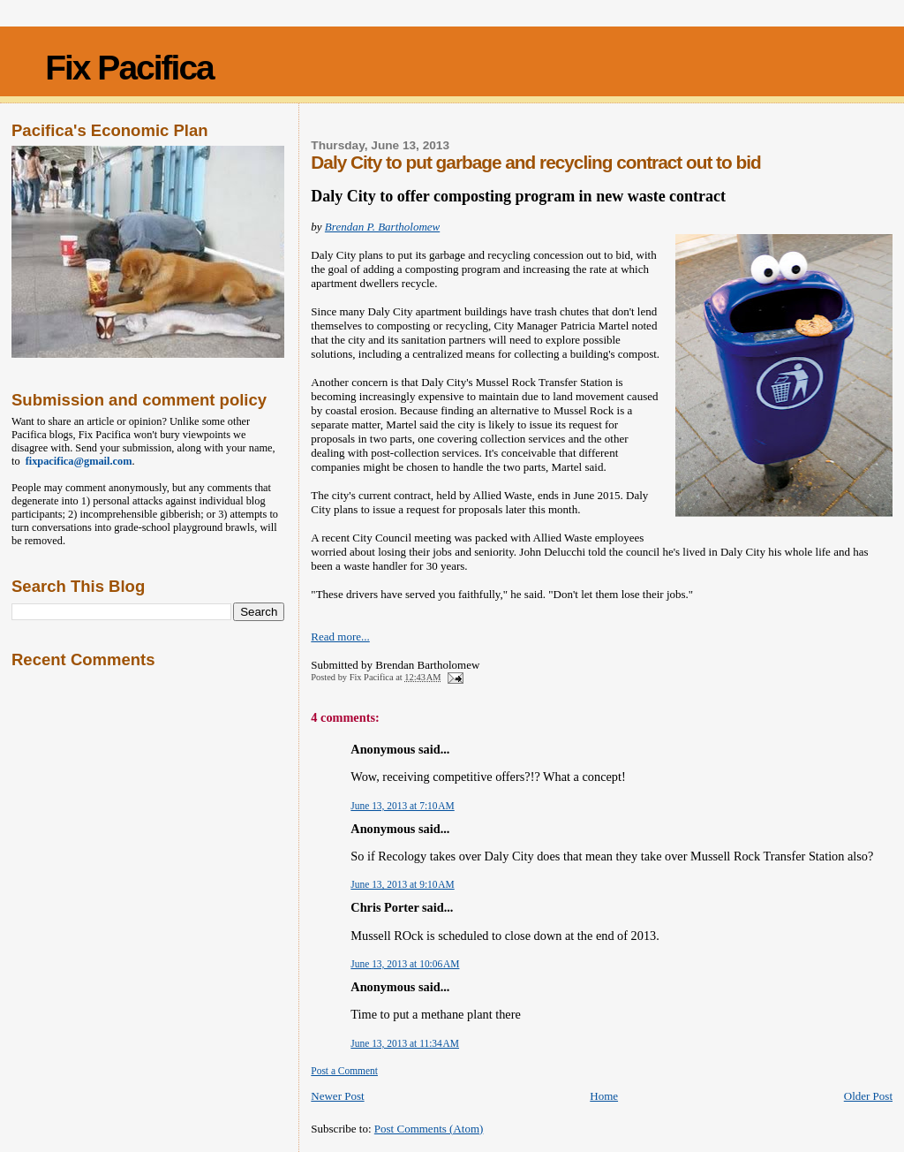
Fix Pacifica (129, 68)
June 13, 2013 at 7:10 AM (402, 805)
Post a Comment (344, 1070)
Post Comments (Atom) (429, 1128)
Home (604, 1096)
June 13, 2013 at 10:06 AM (404, 964)
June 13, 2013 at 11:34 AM (404, 1043)
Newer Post (337, 1096)
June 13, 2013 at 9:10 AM (402, 884)
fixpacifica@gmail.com (76, 461)
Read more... (340, 636)
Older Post (868, 1096)
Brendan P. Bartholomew (382, 226)
